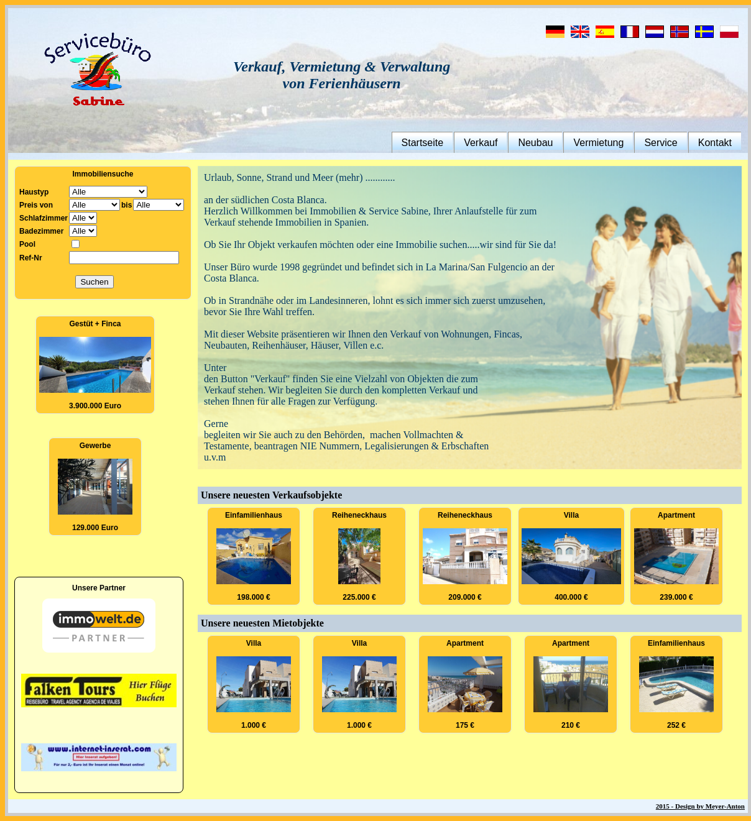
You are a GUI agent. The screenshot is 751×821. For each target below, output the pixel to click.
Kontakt (715, 142)
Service (660, 142)
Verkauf (480, 142)
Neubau (535, 142)
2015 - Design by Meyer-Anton (700, 806)
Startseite (423, 142)
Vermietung (598, 142)
